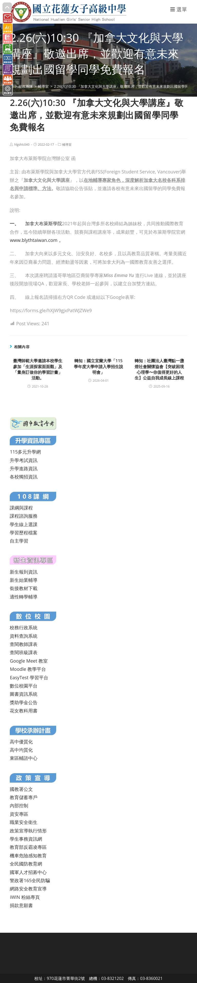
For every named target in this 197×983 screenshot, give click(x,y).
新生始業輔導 (23, 580)
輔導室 (67, 144)
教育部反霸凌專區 (28, 847)
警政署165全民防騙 (30, 880)
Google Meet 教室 (28, 661)
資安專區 (19, 814)
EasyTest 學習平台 (29, 677)
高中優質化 (21, 742)
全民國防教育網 (26, 864)
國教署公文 (21, 789)
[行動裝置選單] (178, 9)
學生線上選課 (23, 524)
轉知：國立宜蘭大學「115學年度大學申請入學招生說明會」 (98, 366)
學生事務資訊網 (26, 839)
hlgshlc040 (21, 144)
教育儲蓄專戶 (23, 797)
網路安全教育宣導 (28, 889)
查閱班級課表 (23, 652)
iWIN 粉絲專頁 (25, 897)
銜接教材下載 (23, 588)
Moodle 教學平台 (28, 669)
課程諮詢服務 (23, 516)
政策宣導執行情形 (28, 831)
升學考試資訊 (23, 460)
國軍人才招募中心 (28, 872)
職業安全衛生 (23, 822)
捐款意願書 (21, 905)
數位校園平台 (23, 686)
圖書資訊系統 (23, 694)
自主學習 (19, 541)
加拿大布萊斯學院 (36, 223)
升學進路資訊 (23, 468)
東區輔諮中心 (23, 758)
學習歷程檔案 (23, 532)
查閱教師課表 (23, 644)
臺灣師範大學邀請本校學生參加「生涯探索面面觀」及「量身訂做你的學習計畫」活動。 (37, 369)
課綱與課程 (21, 508)
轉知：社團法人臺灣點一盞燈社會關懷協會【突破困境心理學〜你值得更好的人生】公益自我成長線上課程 (159, 369)
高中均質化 (21, 750)
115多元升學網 (25, 452)
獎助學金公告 (23, 702)
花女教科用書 (23, 710)
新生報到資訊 (23, 572)
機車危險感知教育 (28, 855)
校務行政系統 (23, 627)
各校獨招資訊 (23, 477)
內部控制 (19, 805)
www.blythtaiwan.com (33, 240)
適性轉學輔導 (23, 597)
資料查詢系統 (23, 636)
